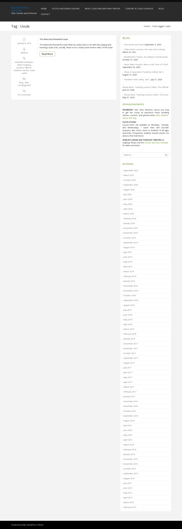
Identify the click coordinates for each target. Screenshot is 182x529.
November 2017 (131, 348)
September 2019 (131, 242)
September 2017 (131, 358)
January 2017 (129, 396)
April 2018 (128, 324)
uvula (32, 70)
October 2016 (130, 411)
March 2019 (129, 271)
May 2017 (128, 377)
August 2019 (129, 247)
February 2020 (130, 218)
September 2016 (131, 416)
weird (24, 73)
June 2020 (128, 199)
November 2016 (131, 406)
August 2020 (129, 189)
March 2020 (129, 213)
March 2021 (129, 175)
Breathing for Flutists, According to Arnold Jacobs (146, 57)
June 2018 (128, 314)
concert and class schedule (156, 142)
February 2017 (130, 391)
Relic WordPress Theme (32, 525)
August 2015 (129, 478)
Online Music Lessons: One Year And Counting (144, 49)
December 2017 (131, 343)
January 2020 (129, 223)
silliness (28, 67)
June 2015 (128, 488)
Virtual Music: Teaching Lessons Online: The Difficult (145, 87)
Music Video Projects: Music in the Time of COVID (146, 64)
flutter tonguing (24, 65)
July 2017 (127, 367)
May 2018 (128, 319)
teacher (25, 70)
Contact (45, 14)
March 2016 (129, 444)
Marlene (24, 52)
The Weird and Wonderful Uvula (54, 39)
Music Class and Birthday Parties (102, 8)
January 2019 (129, 281)
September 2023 (131, 170)
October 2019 (130, 237)
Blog (161, 8)
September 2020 (131, 184)
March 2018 (129, 329)
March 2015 (129, 502)
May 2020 (128, 204)
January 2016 (129, 454)
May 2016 (128, 435)
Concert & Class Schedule (139, 8)
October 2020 (130, 180)
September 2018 (131, 300)
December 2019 (131, 228)
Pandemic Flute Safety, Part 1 (137, 79)
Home (44, 8)
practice (20, 67)
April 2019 (128, 266)
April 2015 (128, 497)
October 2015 (130, 468)
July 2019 (127, 252)
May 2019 (128, 261)
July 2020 (127, 194)
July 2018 (127, 310)
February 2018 (130, 334)
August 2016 (129, 420)
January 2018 (129, 338)
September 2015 (131, 473)
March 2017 (129, 387)
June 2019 (128, 257)
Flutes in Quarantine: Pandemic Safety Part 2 (144, 72)
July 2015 (127, 483)
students (17, 70)
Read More (47, 53)
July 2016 (127, 425)
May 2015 (128, 492)
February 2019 (130, 276)
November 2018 (131, 290)
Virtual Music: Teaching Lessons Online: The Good (146, 94)
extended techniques (24, 62)
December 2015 (131, 459)
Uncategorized (24, 85)
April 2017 (128, 382)
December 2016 (131, 401)
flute (27, 82)
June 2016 (128, 430)
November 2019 (131, 233)
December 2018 (131, 286)
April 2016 (128, 439)
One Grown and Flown (134, 44)
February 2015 (130, 507)
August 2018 (129, 305)
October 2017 (130, 353)
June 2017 (128, 372)
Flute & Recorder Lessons (65, 8)
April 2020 (128, 209)
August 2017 (129, 363)
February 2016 (130, 449)
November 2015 (131, 464)
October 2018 (130, 295)
